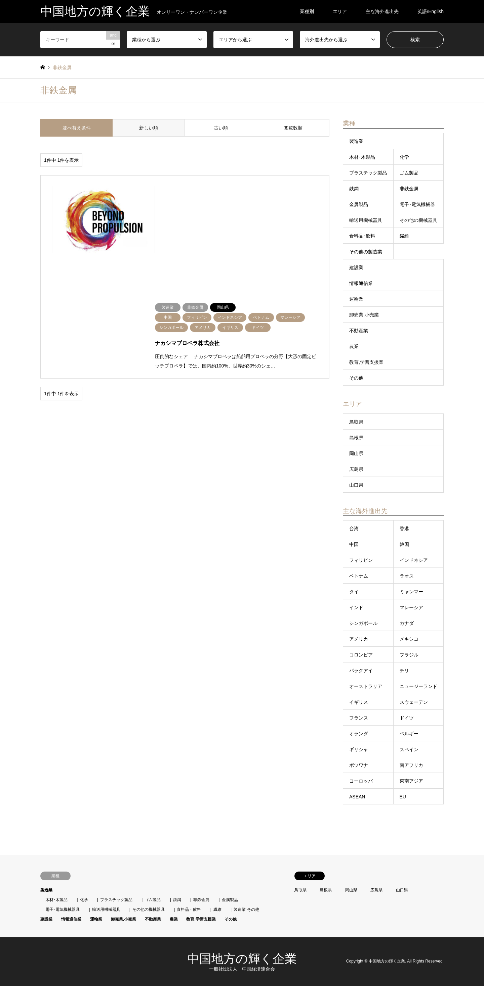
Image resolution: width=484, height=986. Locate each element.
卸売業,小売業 (364, 314)
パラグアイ (361, 670)
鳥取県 (356, 422)
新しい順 (148, 128)
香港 (404, 528)
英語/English (430, 11)
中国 (354, 544)
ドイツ (407, 718)
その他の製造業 (365, 251)
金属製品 (358, 204)
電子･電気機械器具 (62, 909)
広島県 (356, 469)
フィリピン (361, 560)
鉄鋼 (354, 188)
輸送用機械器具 (365, 220)
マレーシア (411, 607)
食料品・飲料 (189, 909)
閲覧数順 (293, 128)
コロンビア (361, 654)
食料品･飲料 (362, 236)
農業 (354, 346)
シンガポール (363, 623)
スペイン (409, 749)
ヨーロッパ (361, 781)
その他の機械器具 (418, 220)
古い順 (221, 128)
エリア (340, 11)
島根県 (356, 437)
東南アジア (411, 781)
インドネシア (414, 560)
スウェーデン (414, 702)
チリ (404, 670)
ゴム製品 (409, 173)
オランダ (358, 733)
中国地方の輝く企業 (242, 959)
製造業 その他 (246, 909)
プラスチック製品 (368, 173)
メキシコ (409, 639)
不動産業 (358, 330)
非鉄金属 (409, 188)
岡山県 (356, 453)
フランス (358, 718)
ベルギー (409, 733)
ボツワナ (358, 765)
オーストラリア (365, 686)
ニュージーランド (418, 686)
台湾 (354, 528)
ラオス (407, 576)
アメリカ (358, 639)
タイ (354, 591)
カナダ (407, 623)
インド (356, 607)
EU (403, 796)
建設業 (356, 267)
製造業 (356, 141)
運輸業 (356, 299)
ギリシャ (358, 749)
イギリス (358, 702)
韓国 (404, 544)
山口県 (356, 485)
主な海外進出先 (382, 11)
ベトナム (358, 576)
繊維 (404, 236)
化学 (404, 157)
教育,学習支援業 (366, 362)
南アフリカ (411, 765)
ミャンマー (411, 591)
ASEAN (357, 796)
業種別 (307, 11)
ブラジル (409, 654)
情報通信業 (361, 283)
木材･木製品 (362, 157)
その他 (356, 378)
